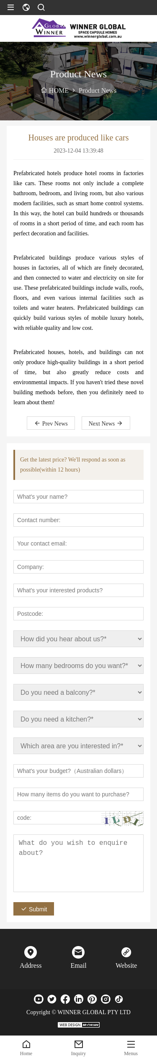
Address (30, 965)
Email (78, 965)
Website (126, 965)
